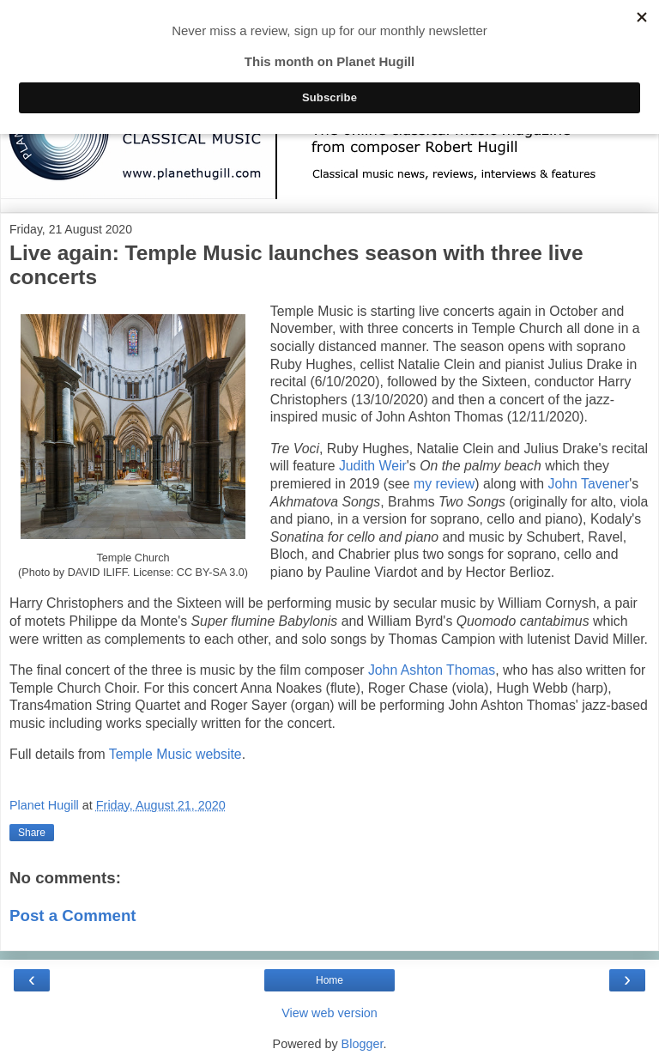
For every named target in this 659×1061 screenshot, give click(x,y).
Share (31, 833)
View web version (329, 1013)
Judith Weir (373, 465)
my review (444, 483)
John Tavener (589, 483)
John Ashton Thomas (431, 670)
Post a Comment (72, 915)
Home (329, 980)
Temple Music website (175, 754)
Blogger (363, 1044)
